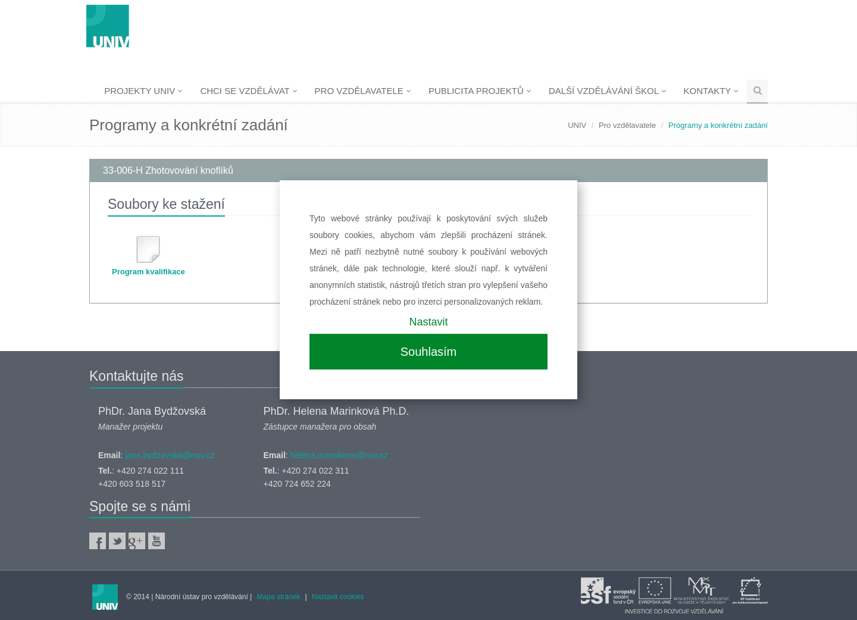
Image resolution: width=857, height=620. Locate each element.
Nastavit (428, 322)
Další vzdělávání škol (608, 91)
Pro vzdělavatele (363, 91)
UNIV (577, 125)
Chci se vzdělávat (248, 91)
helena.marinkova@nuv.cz (339, 455)
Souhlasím (429, 351)
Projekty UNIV (143, 91)
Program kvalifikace (148, 271)
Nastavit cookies (338, 597)
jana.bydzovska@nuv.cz (169, 455)
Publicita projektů (479, 91)
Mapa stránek (279, 597)
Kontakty (711, 91)
